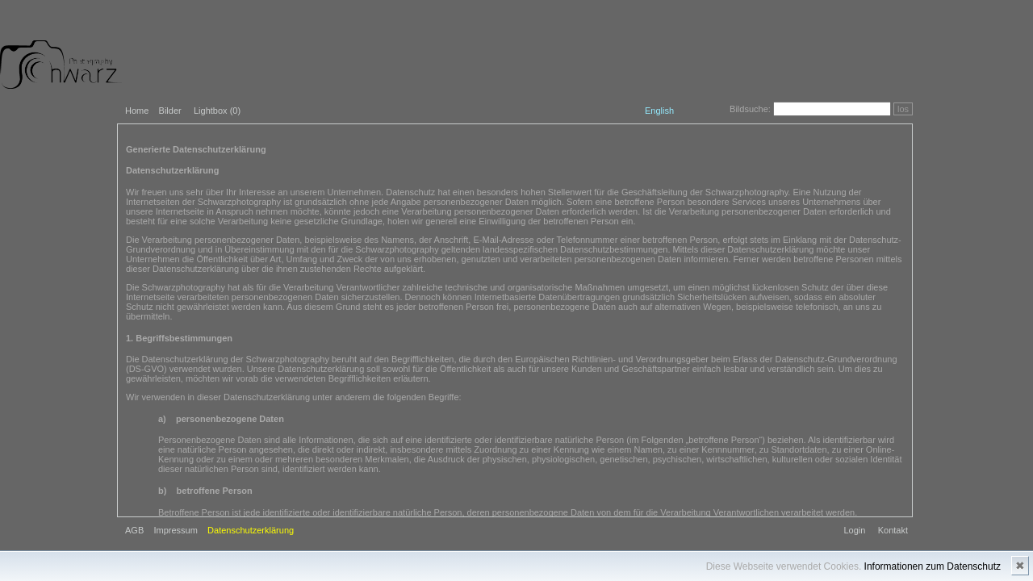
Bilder (170, 110)
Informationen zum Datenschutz (932, 566)
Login (854, 530)
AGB (134, 530)
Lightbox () (217, 110)
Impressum (175, 530)
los (903, 109)
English (659, 110)
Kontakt (893, 530)
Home (136, 110)
